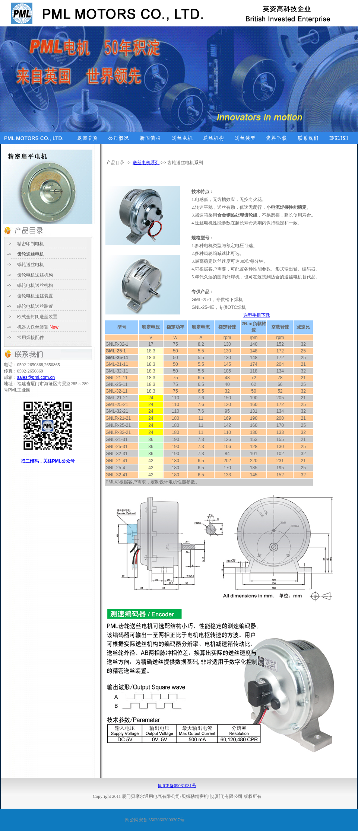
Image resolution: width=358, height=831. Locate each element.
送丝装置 (37, 316)
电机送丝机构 (35, 285)
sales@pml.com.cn (36, 377)
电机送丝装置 (39, 306)
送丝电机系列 (146, 162)
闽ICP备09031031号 (177, 785)
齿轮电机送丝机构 (35, 275)
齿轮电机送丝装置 (35, 295)
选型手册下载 (256, 315)
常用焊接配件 (30, 337)
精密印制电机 (30, 243)
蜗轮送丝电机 (30, 264)
